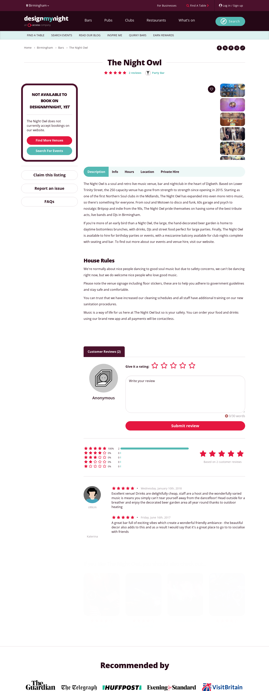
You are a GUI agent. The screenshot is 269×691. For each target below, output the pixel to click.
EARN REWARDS (163, 35)
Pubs (108, 20)
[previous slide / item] (91, 595)
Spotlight (101, 626)
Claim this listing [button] (49, 175)
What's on (187, 20)
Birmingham (45, 47)
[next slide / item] (237, 595)
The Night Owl (78, 47)
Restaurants (156, 20)
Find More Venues (49, 141)
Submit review (185, 426)
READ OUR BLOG (89, 35)
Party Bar (159, 73)
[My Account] (230, 5)
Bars (88, 20)
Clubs (129, 20)
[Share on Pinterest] (231, 48)
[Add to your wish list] (211, 89)
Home (28, 47)
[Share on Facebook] (219, 48)
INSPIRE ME (114, 35)
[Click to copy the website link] (242, 48)
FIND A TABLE (35, 35)
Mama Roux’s (185, 621)
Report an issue (49, 188)
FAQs (49, 201)
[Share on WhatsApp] (236, 48)
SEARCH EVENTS (61, 35)
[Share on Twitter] (225, 48)
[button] (121, 73)
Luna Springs (143, 626)
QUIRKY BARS (137, 35)
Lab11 (227, 626)
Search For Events (49, 151)
